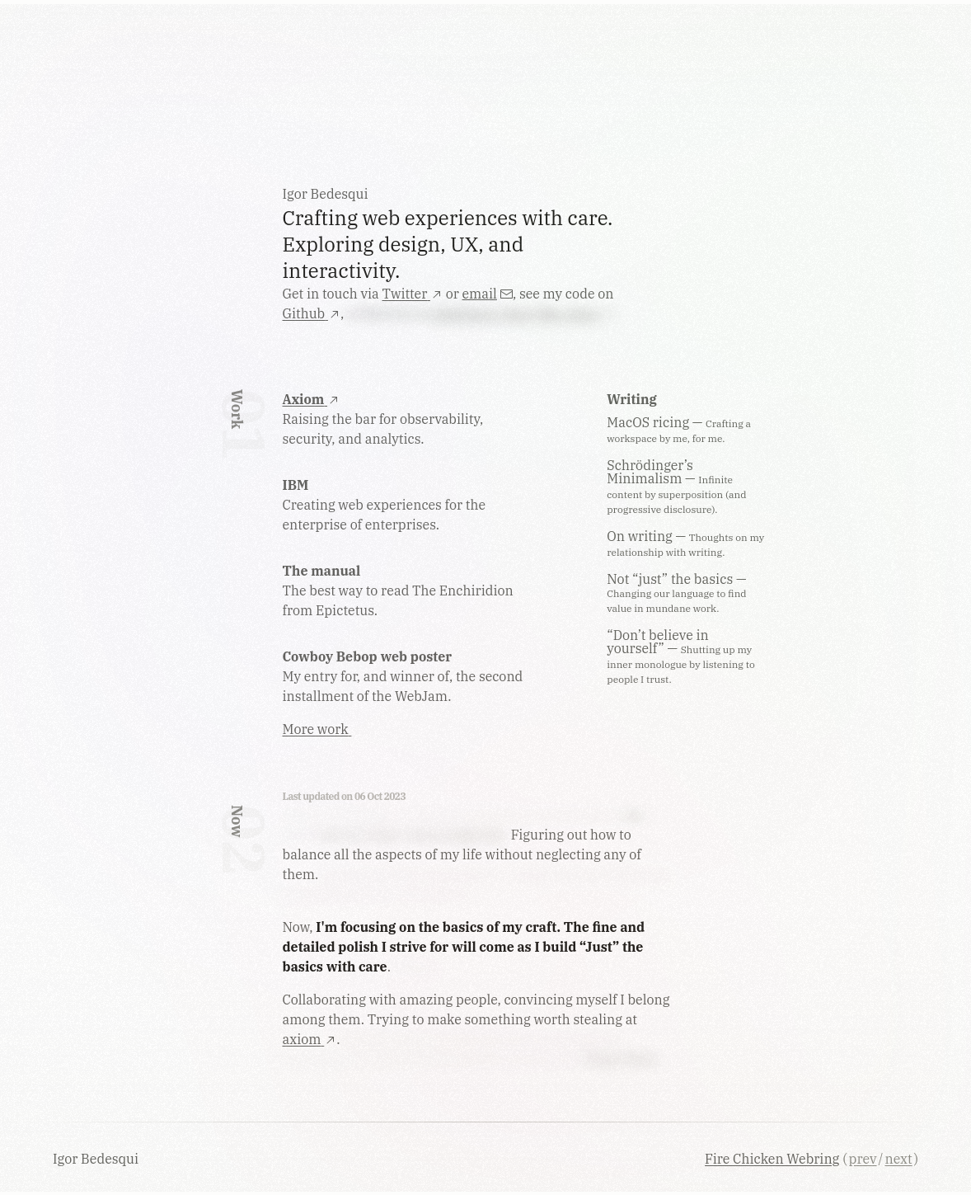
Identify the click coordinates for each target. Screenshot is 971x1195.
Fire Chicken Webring (772, 1158)
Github (311, 313)
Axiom (311, 399)
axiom (310, 1039)
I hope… (418, 966)
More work (317, 729)
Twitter (412, 293)
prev (863, 1158)
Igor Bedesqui (97, 1158)
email (487, 293)
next (898, 1158)
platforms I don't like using (523, 313)
